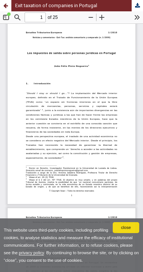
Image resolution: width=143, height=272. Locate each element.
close (126, 227)
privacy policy (31, 252)
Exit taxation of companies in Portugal (56, 5)
